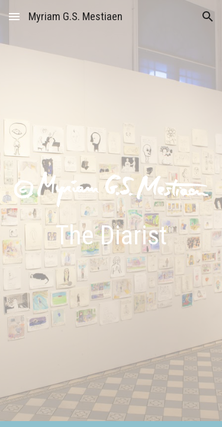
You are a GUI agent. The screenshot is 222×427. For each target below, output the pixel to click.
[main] (111, 236)
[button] (14, 16)
